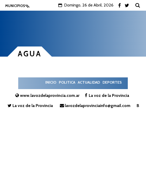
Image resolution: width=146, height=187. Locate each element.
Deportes (112, 82)
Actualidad (89, 82)
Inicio (50, 82)
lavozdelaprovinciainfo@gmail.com (94, 105)
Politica (67, 82)
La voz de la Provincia (106, 95)
